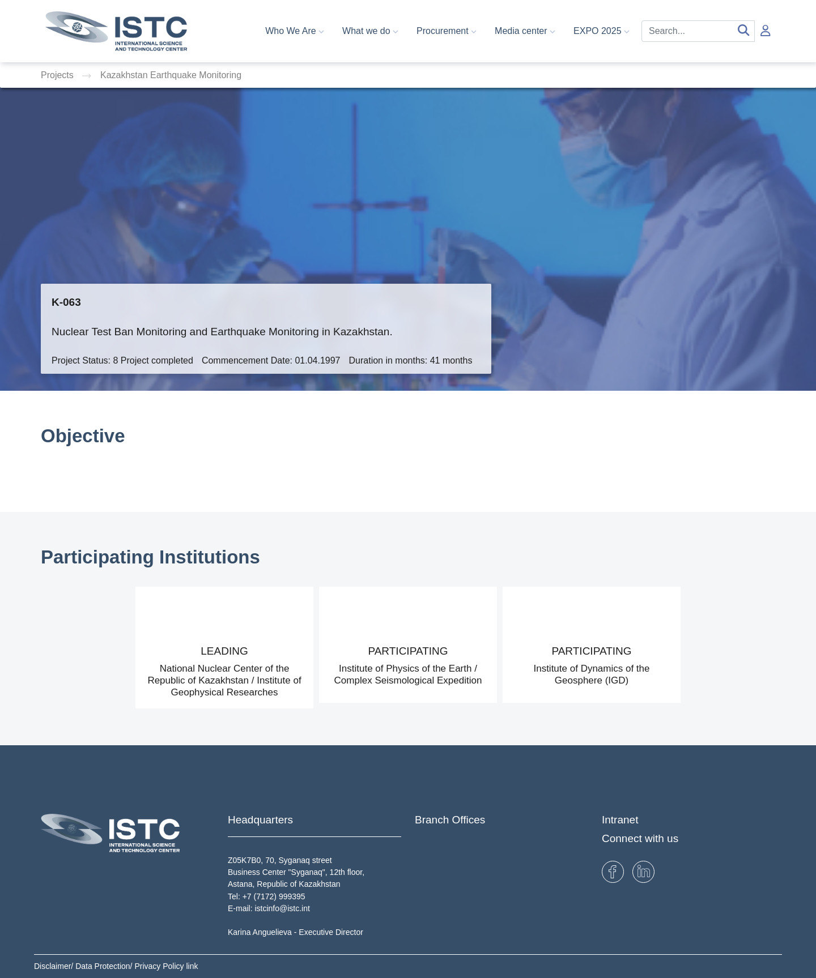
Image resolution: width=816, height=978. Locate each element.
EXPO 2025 (601, 31)
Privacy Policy (160, 966)
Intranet (620, 820)
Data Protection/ (104, 966)
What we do (370, 31)
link (192, 966)
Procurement (446, 31)
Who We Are (294, 31)
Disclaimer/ (54, 966)
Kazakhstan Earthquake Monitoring (170, 75)
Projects (58, 75)
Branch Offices (450, 820)
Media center (525, 31)
